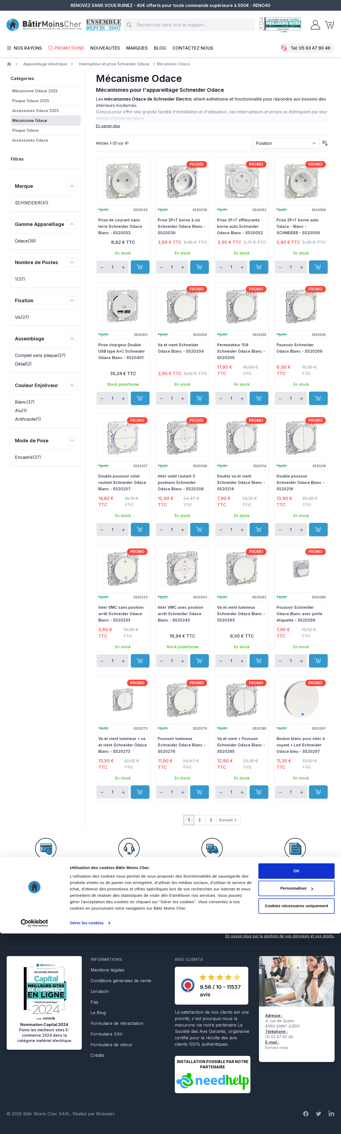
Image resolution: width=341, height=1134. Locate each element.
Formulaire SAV (107, 1034)
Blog (160, 48)
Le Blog (98, 1012)
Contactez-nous (192, 48)
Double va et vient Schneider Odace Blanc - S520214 (241, 482)
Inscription (318, 918)
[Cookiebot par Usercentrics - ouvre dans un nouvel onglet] (34, 1124)
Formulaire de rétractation (117, 1023)
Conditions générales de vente (121, 980)
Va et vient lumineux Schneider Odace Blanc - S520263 (241, 613)
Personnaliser (296, 1089)
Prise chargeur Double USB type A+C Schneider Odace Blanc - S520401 (121, 351)
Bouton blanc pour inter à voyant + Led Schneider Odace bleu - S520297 (301, 745)
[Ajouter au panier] (140, 267)
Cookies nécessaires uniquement (296, 1106)
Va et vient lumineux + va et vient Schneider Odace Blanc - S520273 (122, 745)
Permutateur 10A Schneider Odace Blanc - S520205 (241, 351)
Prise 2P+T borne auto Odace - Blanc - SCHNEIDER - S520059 (298, 226)
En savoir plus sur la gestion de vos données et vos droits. (280, 936)
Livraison (100, 991)
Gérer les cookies (87, 1123)
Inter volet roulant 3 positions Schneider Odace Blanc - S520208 (181, 482)
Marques (137, 48)
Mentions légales (107, 970)
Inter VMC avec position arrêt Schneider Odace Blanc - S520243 (180, 613)
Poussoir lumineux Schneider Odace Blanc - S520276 (182, 745)
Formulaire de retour (112, 1044)
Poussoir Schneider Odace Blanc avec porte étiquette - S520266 (299, 613)
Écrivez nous (276, 1047)
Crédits (97, 1055)
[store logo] (44, 25)
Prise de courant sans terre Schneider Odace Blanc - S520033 (120, 226)
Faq (94, 1002)
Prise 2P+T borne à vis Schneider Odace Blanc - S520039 (182, 226)
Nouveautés (105, 48)
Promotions (66, 48)
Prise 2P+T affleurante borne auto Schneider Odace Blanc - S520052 (240, 226)
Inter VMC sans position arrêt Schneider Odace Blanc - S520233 (121, 613)
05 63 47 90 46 (314, 48)
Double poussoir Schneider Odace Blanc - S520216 (300, 482)
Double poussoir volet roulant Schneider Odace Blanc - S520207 (122, 482)
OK (297, 1071)
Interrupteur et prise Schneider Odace (114, 64)
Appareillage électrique (45, 64)
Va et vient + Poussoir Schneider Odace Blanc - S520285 (241, 745)
